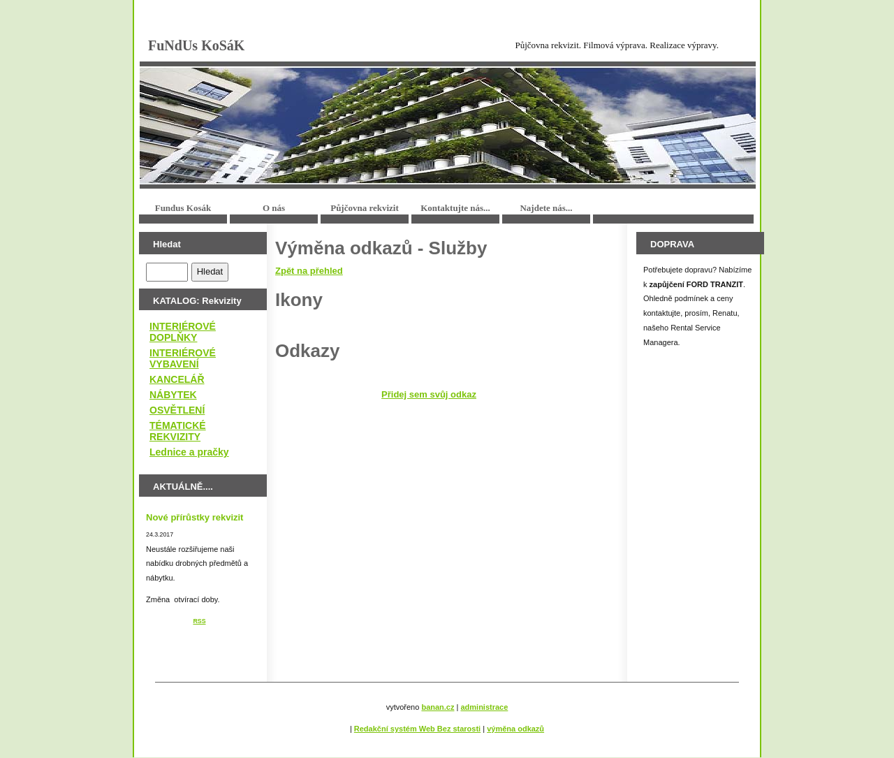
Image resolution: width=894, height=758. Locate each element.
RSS (199, 621)
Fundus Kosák (183, 208)
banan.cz (437, 707)
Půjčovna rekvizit (364, 208)
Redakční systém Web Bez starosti (417, 728)
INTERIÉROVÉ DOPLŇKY (182, 332)
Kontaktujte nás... (455, 208)
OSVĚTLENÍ (177, 410)
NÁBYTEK (173, 394)
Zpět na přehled (309, 270)
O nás (274, 208)
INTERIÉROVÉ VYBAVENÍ (182, 358)
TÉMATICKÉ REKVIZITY (177, 431)
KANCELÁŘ (177, 379)
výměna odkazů (515, 728)
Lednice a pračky (189, 452)
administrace (484, 707)
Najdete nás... (546, 208)
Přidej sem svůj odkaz (428, 394)
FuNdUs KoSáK (196, 45)
